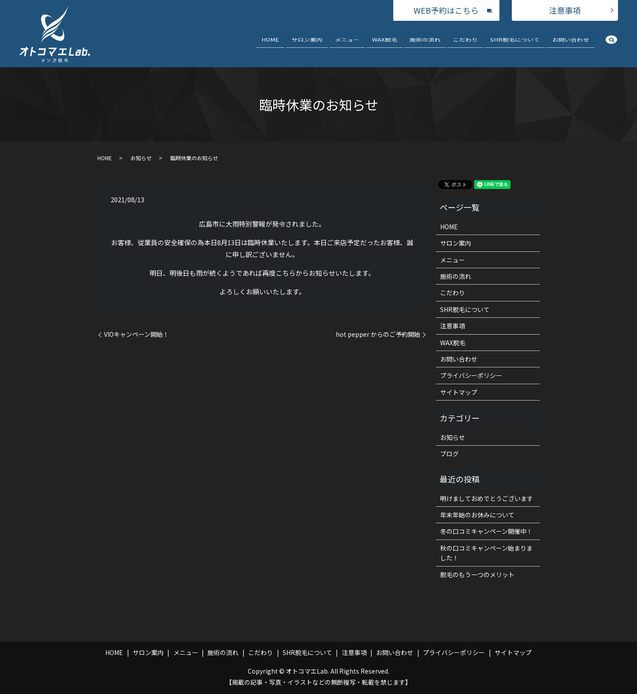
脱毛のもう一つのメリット (477, 574)
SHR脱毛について (515, 43)
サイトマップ (458, 392)
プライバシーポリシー (471, 375)
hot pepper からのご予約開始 (378, 334)
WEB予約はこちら (446, 10)
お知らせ (141, 158)
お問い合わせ (570, 43)
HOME (270, 43)
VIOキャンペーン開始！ (136, 334)
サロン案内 (307, 43)
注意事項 (565, 10)
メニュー (347, 43)
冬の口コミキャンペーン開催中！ (486, 531)
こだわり (465, 43)
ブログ (449, 453)
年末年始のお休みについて (477, 514)
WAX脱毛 (384, 43)
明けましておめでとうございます (486, 498)
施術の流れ (425, 43)
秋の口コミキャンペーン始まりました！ (486, 553)
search (611, 45)
